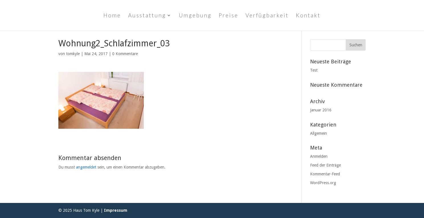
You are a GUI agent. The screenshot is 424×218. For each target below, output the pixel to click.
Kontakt (308, 15)
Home (112, 15)
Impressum (115, 210)
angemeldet (86, 167)
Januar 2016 (320, 110)
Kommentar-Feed (325, 174)
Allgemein (318, 133)
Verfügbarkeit (267, 15)
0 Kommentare (125, 53)
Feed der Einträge (325, 165)
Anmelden (318, 156)
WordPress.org (323, 182)
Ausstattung (147, 15)
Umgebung (195, 15)
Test (314, 70)
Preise (228, 15)
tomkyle (73, 53)
